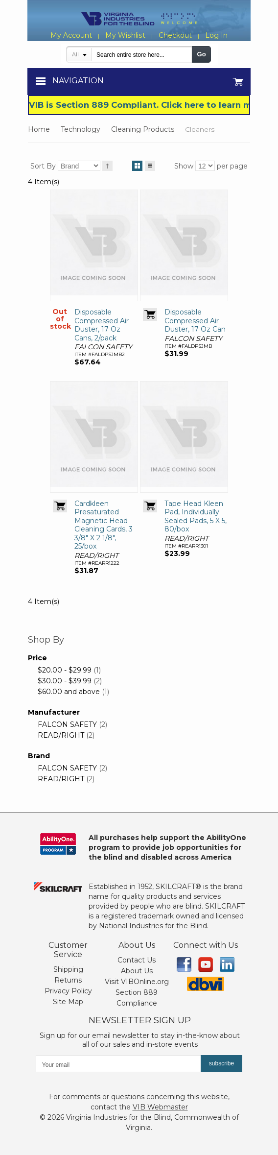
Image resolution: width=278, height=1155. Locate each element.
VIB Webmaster (160, 1107)
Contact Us (136, 960)
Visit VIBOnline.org (137, 981)
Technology (80, 129)
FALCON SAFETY (67, 724)
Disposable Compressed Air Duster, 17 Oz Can (195, 321)
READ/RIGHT (61, 735)
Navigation (78, 80)
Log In (216, 35)
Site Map (68, 1001)
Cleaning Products (142, 129)
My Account (72, 35)
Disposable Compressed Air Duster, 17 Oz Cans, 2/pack (101, 325)
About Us (137, 970)
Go (201, 54)
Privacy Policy (68, 991)
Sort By (43, 166)
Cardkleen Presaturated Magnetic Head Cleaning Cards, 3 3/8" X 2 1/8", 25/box (103, 525)
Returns (68, 980)
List (150, 164)
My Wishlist (125, 35)
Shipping (68, 969)
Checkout (174, 35)
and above (69, 691)
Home (39, 129)
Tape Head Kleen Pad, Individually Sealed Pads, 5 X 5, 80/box (195, 516)
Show (183, 166)
